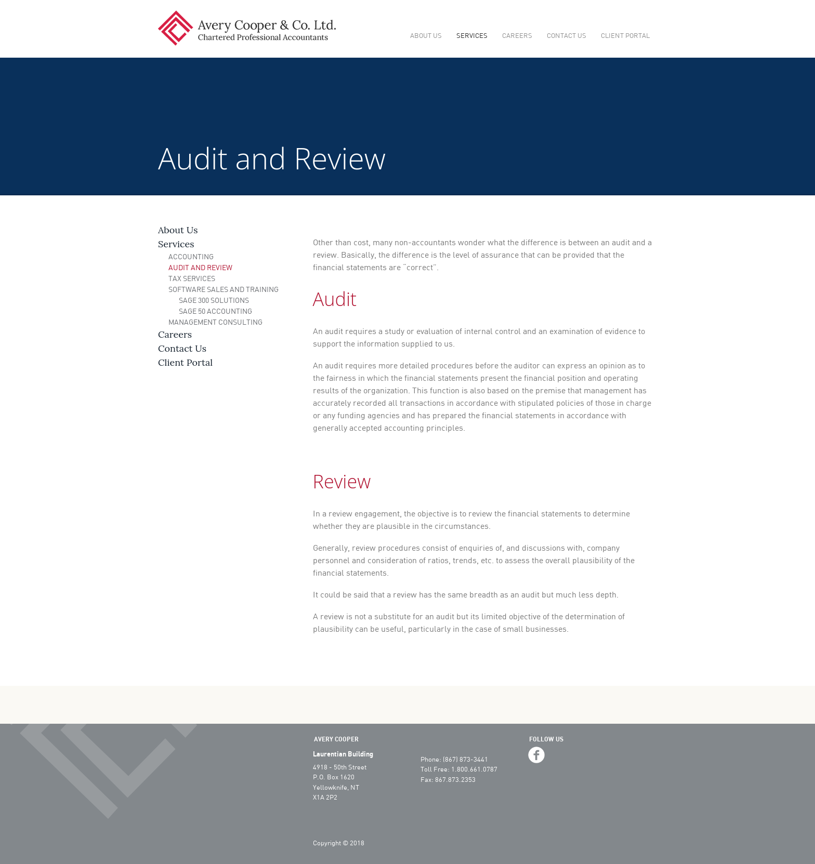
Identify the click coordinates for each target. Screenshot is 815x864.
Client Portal (625, 35)
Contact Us (566, 35)
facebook (536, 755)
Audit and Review (200, 267)
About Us (426, 35)
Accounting (191, 256)
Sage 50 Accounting (215, 311)
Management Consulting (215, 321)
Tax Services (191, 278)
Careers (517, 35)
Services (472, 35)
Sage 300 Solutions (214, 300)
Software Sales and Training (223, 289)
